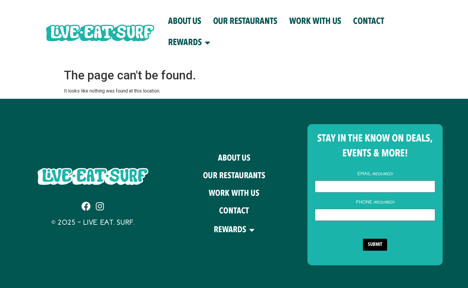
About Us (184, 21)
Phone (375, 202)
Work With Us (315, 21)
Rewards (189, 43)
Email (375, 173)
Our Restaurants (245, 21)
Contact (368, 21)
